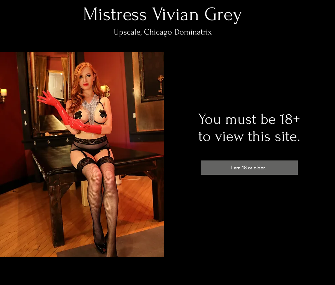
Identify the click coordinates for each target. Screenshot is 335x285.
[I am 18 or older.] (249, 167)
